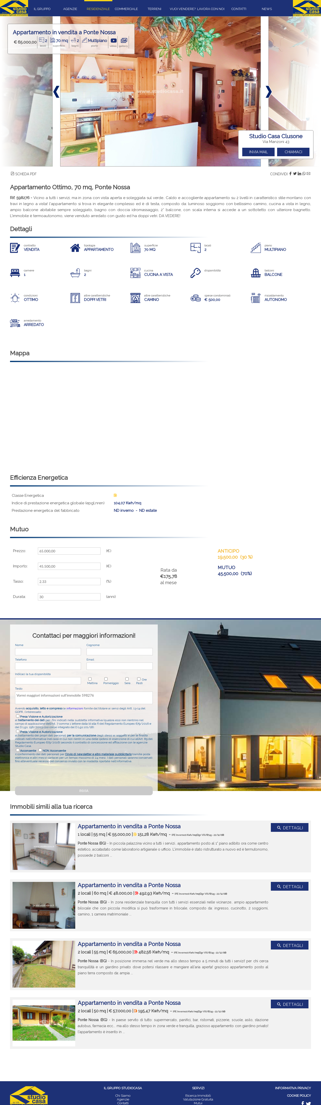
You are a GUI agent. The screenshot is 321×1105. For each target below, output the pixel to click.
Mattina (92, 683)
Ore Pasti (141, 681)
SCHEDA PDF (24, 174)
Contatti (123, 1103)
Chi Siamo (122, 1095)
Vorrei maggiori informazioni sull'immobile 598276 (84, 698)
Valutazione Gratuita (198, 1099)
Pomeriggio (111, 683)
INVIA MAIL (258, 152)
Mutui (198, 1103)
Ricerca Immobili (198, 1095)
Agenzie (123, 1099)
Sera (127, 683)
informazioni (74, 708)
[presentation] (53, 774)
